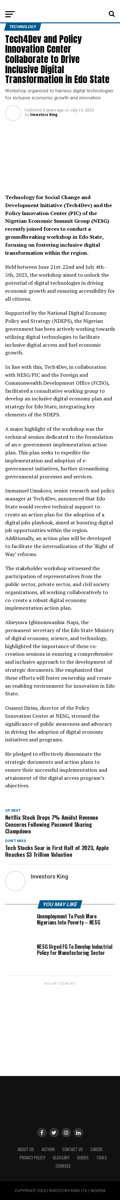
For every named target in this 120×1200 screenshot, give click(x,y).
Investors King (43, 114)
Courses (63, 1166)
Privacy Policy (32, 1158)
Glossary (61, 1158)
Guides (83, 1158)
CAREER (96, 1149)
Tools (101, 1158)
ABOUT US (26, 1149)
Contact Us (72, 1149)
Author (48, 1149)
